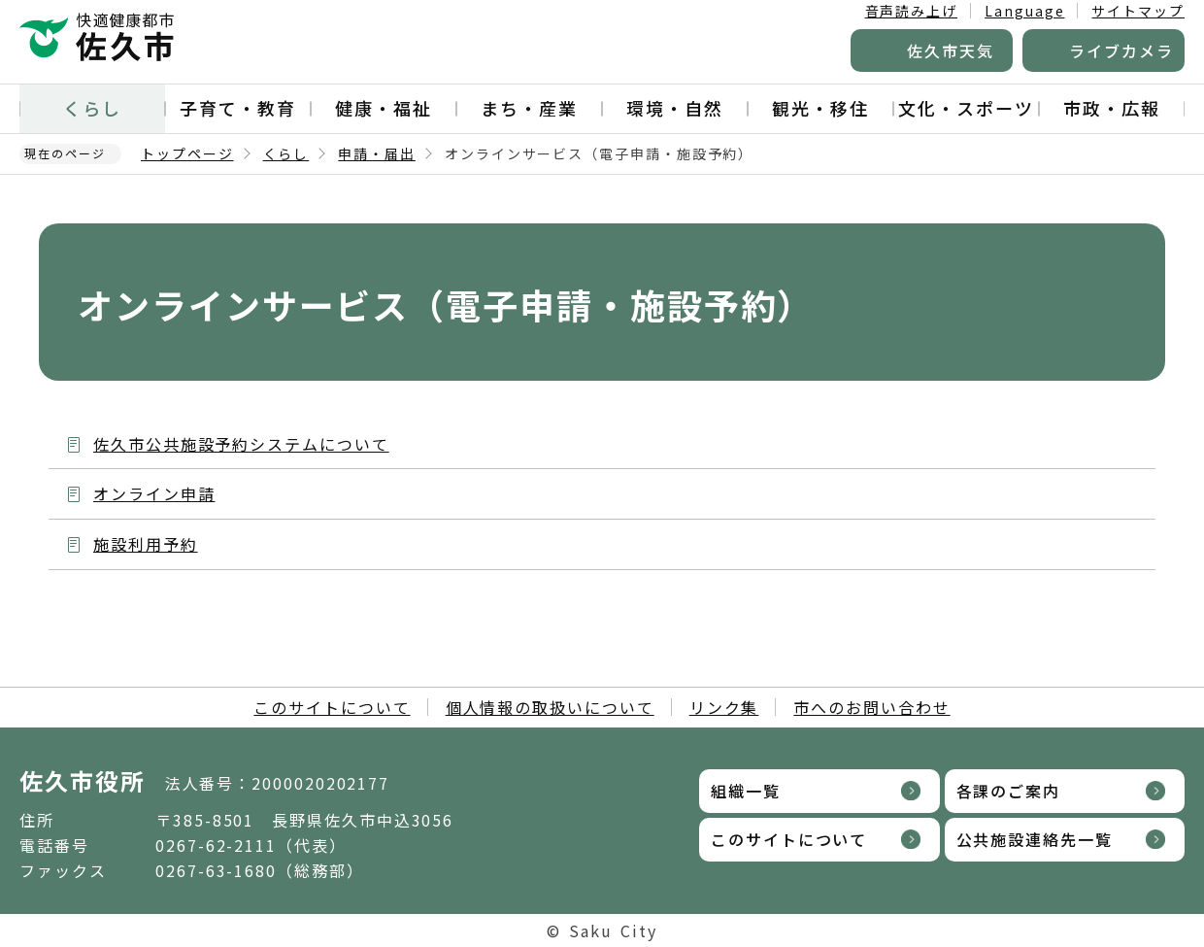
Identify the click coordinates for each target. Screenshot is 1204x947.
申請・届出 (377, 153)
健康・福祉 (383, 107)
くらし (92, 107)
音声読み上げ (911, 10)
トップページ (187, 153)
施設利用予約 (145, 544)
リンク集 (724, 707)
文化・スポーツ (965, 107)
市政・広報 (1111, 107)
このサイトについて (331, 707)
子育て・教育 (238, 107)
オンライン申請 (154, 493)
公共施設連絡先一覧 (1034, 839)
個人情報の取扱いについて (550, 707)
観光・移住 (820, 107)
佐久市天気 (950, 50)
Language (1024, 10)
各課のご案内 (1008, 790)
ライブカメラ (1121, 50)
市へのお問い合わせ (871, 707)
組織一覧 (746, 790)
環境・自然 (674, 107)
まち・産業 (529, 107)
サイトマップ (1138, 10)
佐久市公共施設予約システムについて (241, 444)
